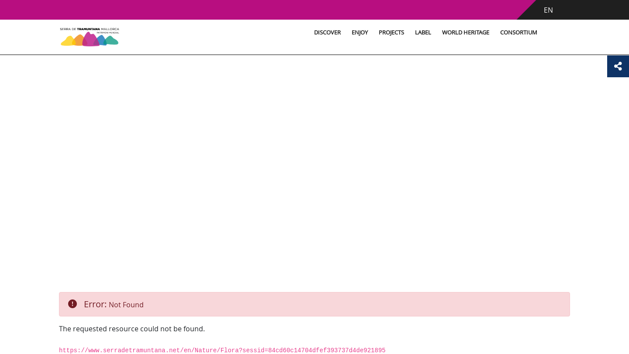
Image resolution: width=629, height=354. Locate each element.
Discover (327, 32)
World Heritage (465, 32)
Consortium (518, 32)
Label (423, 32)
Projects (391, 32)
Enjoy (360, 32)
